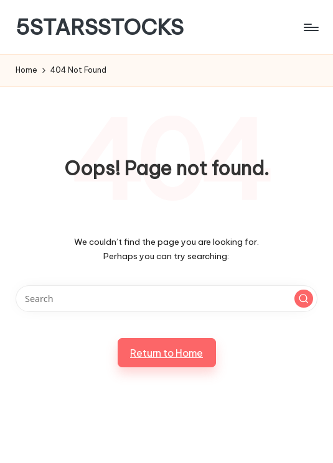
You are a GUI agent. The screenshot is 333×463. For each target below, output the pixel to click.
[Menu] (310, 27)
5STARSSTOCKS (100, 27)
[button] (303, 299)
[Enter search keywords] (166, 298)
